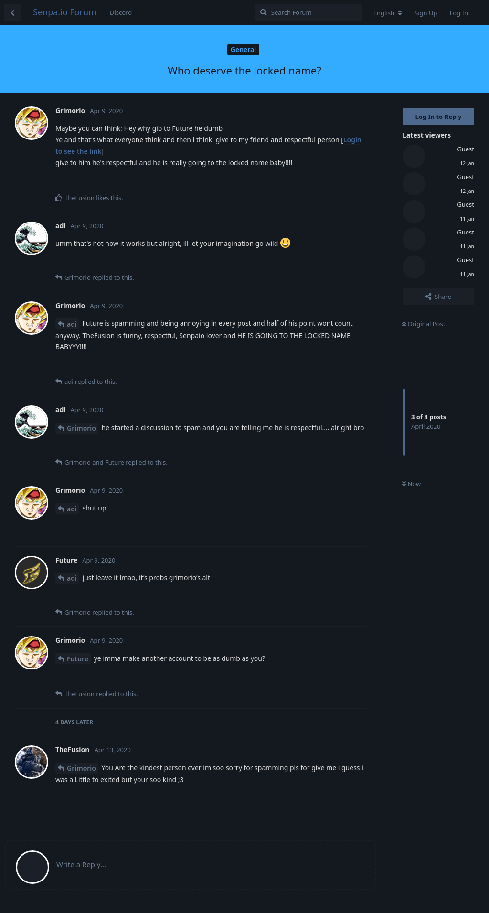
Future (77, 658)
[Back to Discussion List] (12, 12)
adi (72, 324)
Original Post (423, 323)
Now (411, 483)
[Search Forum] (308, 12)
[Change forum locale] (387, 12)
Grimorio (81, 428)
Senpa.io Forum (64, 12)
